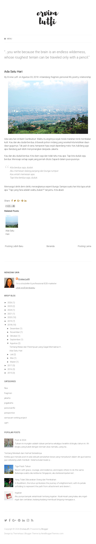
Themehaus (18, 533)
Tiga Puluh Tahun (23, 466)
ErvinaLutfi (24, 529)
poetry (75, 77)
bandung (46, 77)
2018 (10, 324)
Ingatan (18, 492)
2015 (10, 373)
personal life (66, 77)
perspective (9, 413)
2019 (10, 321)
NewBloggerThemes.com (52, 533)
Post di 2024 (20, 440)
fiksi (6, 388)
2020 (10, 317)
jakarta (7, 398)
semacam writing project (15, 417)
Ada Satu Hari (13, 71)
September (15, 339)
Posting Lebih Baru (14, 246)
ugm (6, 422)
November (15, 332)
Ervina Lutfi (24, 279)
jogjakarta (8, 403)
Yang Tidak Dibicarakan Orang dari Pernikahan (35, 479)
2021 (10, 313)
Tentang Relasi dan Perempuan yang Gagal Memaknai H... (36, 347)
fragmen (55, 77)
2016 (10, 369)
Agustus (14, 343)
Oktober (14, 336)
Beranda (50, 246)
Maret (13, 362)
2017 (10, 365)
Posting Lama (84, 246)
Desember (15, 328)
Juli (12, 354)
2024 (10, 310)
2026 (10, 302)
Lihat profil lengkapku (25, 287)
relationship (85, 77)
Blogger (44, 529)
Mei (12, 358)
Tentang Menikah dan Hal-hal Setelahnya (23, 453)
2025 (10, 306)
